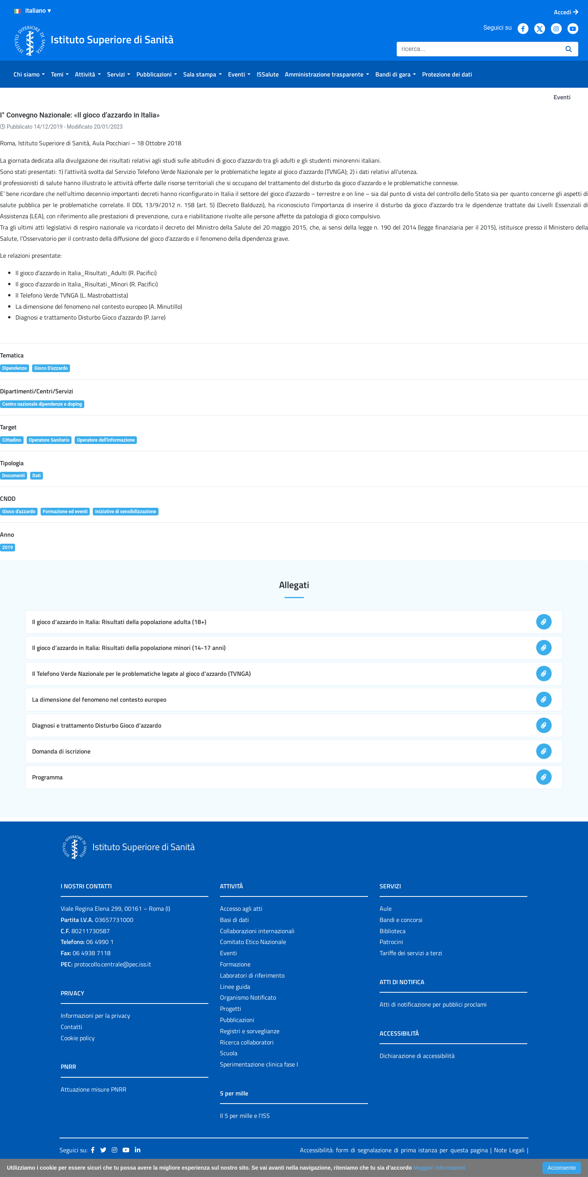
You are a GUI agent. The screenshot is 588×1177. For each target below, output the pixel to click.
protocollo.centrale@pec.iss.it (112, 964)
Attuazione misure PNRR (93, 1089)
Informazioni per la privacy (95, 1015)
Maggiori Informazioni (439, 1168)
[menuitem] (29, 74)
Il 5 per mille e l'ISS (245, 1115)
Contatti (71, 1026)
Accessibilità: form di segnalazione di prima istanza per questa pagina (394, 1150)
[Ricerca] (478, 49)
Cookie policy (78, 1038)
